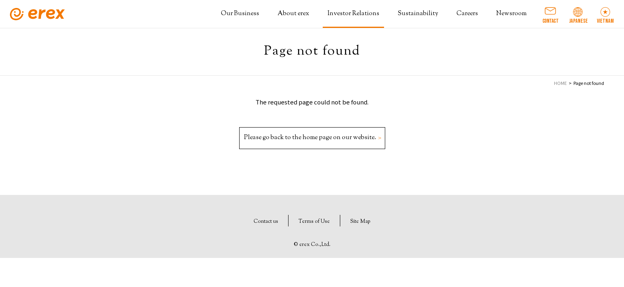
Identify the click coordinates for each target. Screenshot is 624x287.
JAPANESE (578, 21)
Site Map (360, 221)
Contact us (266, 221)
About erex (293, 13)
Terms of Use (314, 221)
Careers (467, 13)
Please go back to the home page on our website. (312, 137)
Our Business (240, 13)
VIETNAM (605, 21)
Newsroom (511, 13)
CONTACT (550, 21)
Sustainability (418, 13)
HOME (560, 83)
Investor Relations (353, 13)
